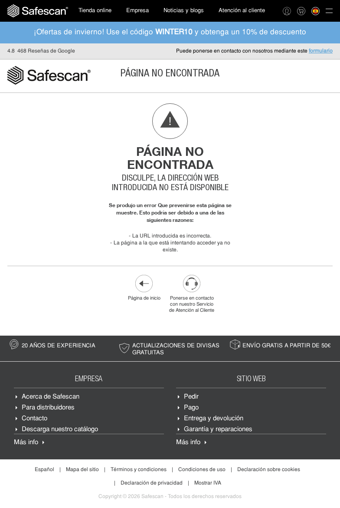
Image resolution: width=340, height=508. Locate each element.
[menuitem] (37, 11)
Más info (26, 442)
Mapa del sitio (82, 469)
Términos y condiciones (139, 469)
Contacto (34, 419)
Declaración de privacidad (152, 483)
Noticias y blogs (183, 10)
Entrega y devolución (213, 419)
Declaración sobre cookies (268, 469)
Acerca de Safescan (50, 397)
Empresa (137, 10)
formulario (321, 51)
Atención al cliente (242, 10)
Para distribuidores (48, 408)
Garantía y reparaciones (218, 429)
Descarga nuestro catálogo (60, 429)
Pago (191, 408)
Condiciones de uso (202, 469)
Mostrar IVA (207, 483)
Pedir (191, 397)
